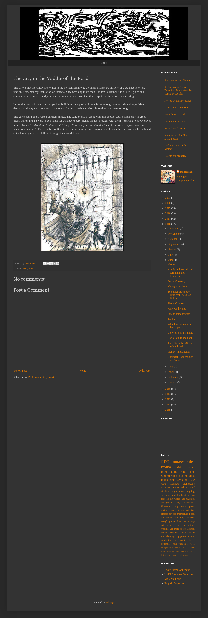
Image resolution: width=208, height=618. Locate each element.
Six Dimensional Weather (178, 80)
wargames (183, 543)
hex (176, 532)
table (174, 471)
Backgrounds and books (181, 337)
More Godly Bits (177, 308)
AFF (172, 479)
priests (169, 555)
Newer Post (20, 370)
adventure (166, 495)
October (173, 238)
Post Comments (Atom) (41, 377)
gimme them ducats (179, 521)
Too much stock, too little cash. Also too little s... (179, 294)
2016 (168, 224)
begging (190, 491)
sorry (182, 491)
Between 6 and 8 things (180, 332)
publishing (166, 540)
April (171, 371)
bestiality (175, 495)
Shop (104, 63)
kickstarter (166, 506)
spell (180, 555)
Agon (192, 544)
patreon (164, 525)
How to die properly (175, 155)
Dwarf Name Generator (177, 569)
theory (186, 525)
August (172, 249)
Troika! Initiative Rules (177, 107)
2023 (168, 197)
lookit (183, 551)
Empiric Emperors (174, 583)
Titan (175, 547)
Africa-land (179, 498)
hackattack (189, 502)
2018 (168, 213)
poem (192, 506)
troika (31, 268)
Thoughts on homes (178, 286)
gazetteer (166, 487)
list (171, 498)
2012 (168, 404)
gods (192, 475)
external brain (173, 551)
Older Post (144, 370)
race (176, 540)
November (174, 233)
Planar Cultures (176, 303)
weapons (186, 555)
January (172, 382)
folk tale (165, 498)
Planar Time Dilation (179, 351)
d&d (172, 532)
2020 (168, 203)
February (173, 377)
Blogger (110, 602)
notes (183, 506)
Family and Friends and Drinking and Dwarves (180, 272)
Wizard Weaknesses (175, 128)
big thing (182, 475)
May (171, 366)
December (174, 228)
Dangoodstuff (167, 547)
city (178, 502)
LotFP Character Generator (179, 574)
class (192, 495)
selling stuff (188, 487)
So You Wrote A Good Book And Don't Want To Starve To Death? (178, 90)
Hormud (174, 483)
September (174, 244)
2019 (168, 208)
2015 (168, 388)
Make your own (172, 578)
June (171, 259)
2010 (168, 409)
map (192, 521)
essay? (164, 521)
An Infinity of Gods (175, 114)
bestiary (185, 495)
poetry (173, 525)
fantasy (178, 461)
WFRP (181, 547)
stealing (165, 491)
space (175, 555)
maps (164, 479)
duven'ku (190, 517)
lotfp (176, 506)
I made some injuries (179, 313)
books (169, 517)
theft (179, 525)
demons (191, 547)
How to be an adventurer (177, 100)
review (164, 510)
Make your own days (175, 121)
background (166, 502)
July (171, 254)
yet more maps (178, 528)
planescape (189, 483)
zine (183, 471)
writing (179, 467)
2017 (168, 218)
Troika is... (173, 319)
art (186, 547)
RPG (24, 268)
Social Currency (176, 281)
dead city (179, 517)
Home (83, 370)
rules (190, 461)
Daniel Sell (186, 171)
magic (174, 491)
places (175, 487)
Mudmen (190, 498)
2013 (168, 399)
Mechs (171, 264)
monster (191, 536)
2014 (168, 394)
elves (163, 551)
